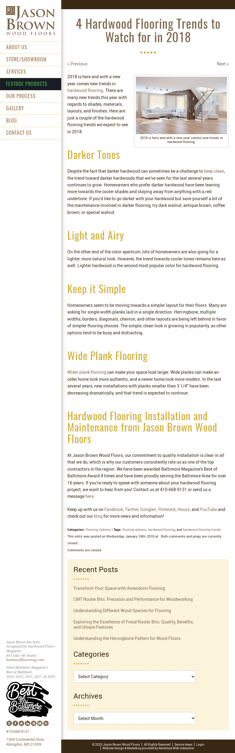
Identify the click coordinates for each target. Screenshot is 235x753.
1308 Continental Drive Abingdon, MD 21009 (25, 742)
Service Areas (183, 744)
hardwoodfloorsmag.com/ (25, 660)
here (89, 496)
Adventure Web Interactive (176, 748)
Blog (11, 121)
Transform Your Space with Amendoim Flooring (119, 588)
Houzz (183, 509)
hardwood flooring (85, 90)
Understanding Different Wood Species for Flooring (122, 610)
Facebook (113, 509)
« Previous (77, 64)
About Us (16, 47)
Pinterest (167, 509)
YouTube (208, 509)
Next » (223, 64)
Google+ (148, 509)
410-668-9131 (17, 731)
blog (98, 516)
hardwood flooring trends (202, 529)
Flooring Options (98, 529)
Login (200, 744)
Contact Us (19, 133)
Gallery (15, 108)
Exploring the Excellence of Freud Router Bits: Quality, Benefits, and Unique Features (133, 624)
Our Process (21, 96)
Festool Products (26, 84)
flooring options (134, 529)
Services (16, 72)
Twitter (131, 509)
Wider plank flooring (86, 372)
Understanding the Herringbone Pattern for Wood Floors (127, 638)
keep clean (214, 171)
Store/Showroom (26, 59)
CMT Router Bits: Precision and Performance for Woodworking (133, 599)
